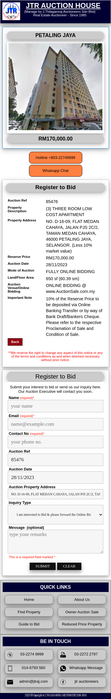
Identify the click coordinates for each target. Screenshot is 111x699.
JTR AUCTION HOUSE (63, 5)
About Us (82, 599)
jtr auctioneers (79, 682)
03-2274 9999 (25, 655)
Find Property (29, 612)
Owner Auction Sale (82, 612)
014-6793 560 (26, 668)
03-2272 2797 (79, 655)
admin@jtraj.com (27, 682)
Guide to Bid (29, 624)
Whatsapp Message (81, 668)
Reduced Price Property (82, 624)
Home (29, 599)
